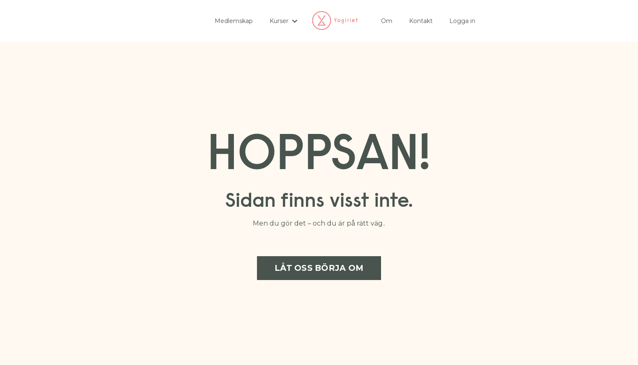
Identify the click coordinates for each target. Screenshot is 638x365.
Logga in (462, 21)
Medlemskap (234, 21)
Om (386, 21)
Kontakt (421, 21)
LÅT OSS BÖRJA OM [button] (319, 268)
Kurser (283, 21)
